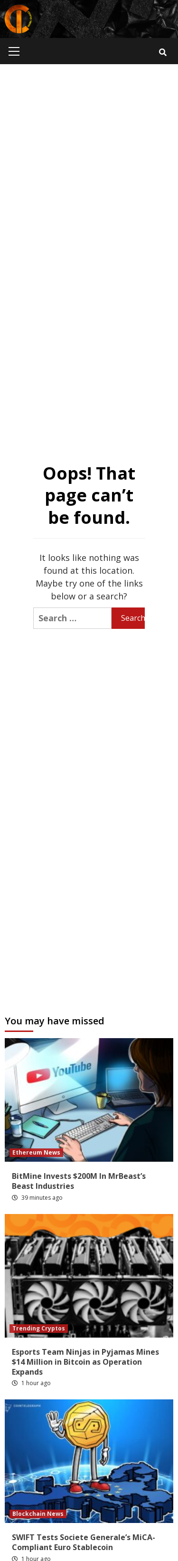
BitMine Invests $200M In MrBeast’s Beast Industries (79, 1181)
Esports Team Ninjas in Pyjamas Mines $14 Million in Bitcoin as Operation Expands (85, 1362)
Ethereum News (36, 1152)
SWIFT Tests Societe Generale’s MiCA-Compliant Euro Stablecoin (83, 1542)
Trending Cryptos (38, 1328)
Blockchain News (38, 1514)
